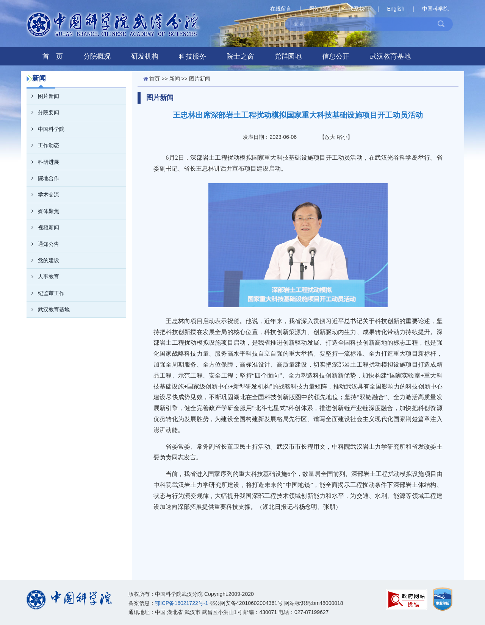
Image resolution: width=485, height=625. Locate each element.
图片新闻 (43, 96)
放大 (330, 137)
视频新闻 (43, 227)
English (395, 9)
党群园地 (288, 56)
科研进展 (43, 162)
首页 (154, 79)
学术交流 (43, 194)
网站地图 (319, 9)
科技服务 (192, 56)
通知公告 (43, 244)
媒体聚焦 (43, 211)
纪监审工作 (45, 293)
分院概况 (97, 56)
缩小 (342, 137)
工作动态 (43, 145)
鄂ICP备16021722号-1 (181, 603)
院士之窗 (240, 56)
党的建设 (43, 260)
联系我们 (358, 9)
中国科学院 (435, 9)
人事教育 (43, 277)
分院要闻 (43, 112)
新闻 (174, 79)
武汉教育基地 (390, 56)
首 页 (52, 56)
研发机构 (144, 56)
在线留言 (280, 9)
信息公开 (335, 56)
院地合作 (43, 178)
